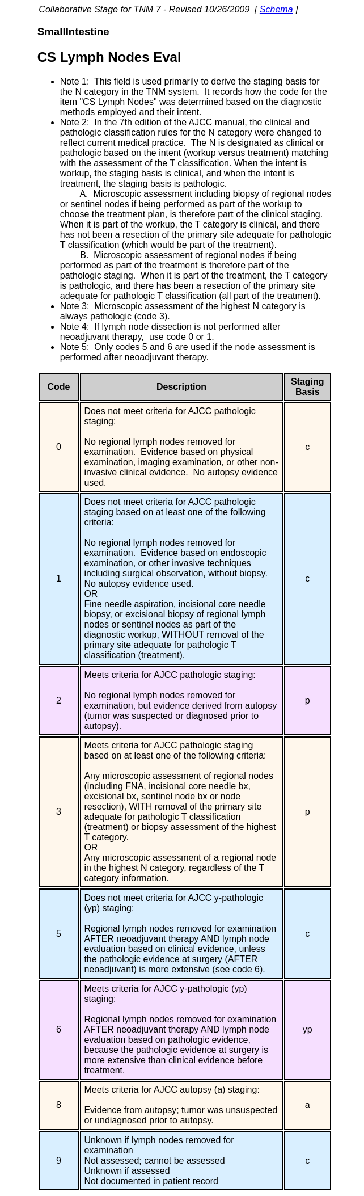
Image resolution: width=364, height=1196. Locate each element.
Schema (276, 9)
